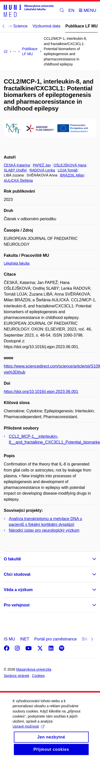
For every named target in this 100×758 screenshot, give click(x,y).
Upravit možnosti (29, 733)
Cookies (38, 676)
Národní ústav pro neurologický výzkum (44, 530)
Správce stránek (16, 676)
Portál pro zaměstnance (55, 639)
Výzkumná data (46, 26)
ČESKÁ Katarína (17, 165)
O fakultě (12, 559)
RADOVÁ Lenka (42, 170)
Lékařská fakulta (16, 263)
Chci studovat (17, 574)
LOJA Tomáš (68, 170)
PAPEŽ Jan (42, 165)
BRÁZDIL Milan (72, 175)
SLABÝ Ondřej (15, 170)
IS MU (9, 639)
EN (72, 10)
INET (24, 639)
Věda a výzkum (18, 590)
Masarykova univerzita (33, 669)
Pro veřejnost (16, 605)
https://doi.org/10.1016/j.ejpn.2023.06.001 (41, 391)
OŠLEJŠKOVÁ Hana (70, 165)
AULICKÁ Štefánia (18, 180)
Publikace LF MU (81, 26)
